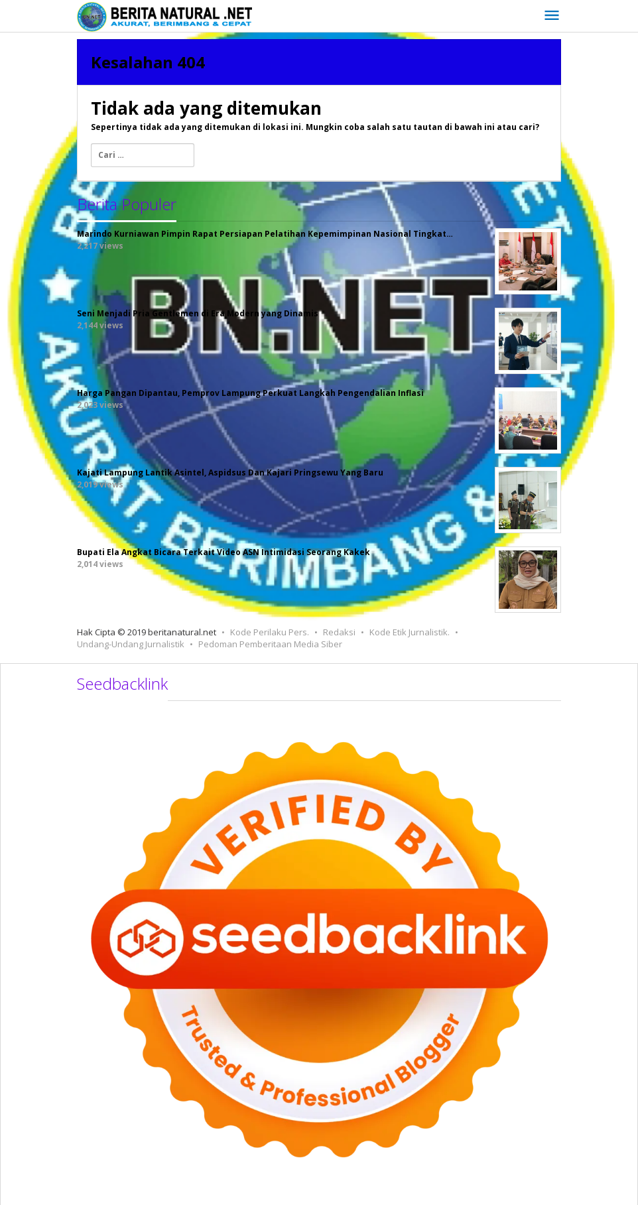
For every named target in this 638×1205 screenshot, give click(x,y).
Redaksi (339, 632)
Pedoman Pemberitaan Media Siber (270, 644)
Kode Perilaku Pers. (269, 632)
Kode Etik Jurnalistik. (409, 632)
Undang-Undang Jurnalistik (130, 644)
